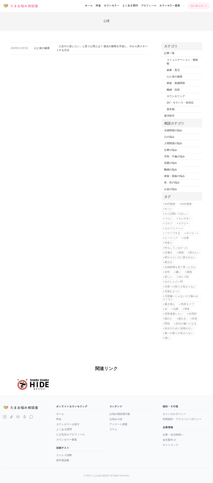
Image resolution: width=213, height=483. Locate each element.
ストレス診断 (64, 455)
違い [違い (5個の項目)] (167, 338)
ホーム (89, 5)
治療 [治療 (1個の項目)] (175, 309)
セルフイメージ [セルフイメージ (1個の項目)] (174, 228)
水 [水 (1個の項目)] (166, 309)
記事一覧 (169, 53)
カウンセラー (111, 5)
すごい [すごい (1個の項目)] (168, 209)
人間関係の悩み (173, 143)
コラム (113, 429)
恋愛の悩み (170, 163)
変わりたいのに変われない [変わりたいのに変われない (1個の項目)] (180, 257)
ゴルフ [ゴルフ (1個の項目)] (168, 223)
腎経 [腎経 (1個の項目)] (167, 323)
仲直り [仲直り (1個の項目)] (168, 242)
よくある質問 (130, 5)
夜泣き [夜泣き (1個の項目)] (168, 262)
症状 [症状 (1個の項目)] (194, 318)
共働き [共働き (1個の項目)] (168, 252)
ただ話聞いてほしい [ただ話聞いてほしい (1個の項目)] (176, 213)
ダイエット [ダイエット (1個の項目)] (192, 233)
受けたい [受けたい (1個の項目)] (194, 252)
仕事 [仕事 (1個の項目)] (186, 238)
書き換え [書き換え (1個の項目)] (170, 304)
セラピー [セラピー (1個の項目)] (183, 223)
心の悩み (169, 136)
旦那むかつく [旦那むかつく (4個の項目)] (172, 291)
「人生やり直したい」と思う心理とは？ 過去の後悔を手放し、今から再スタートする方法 (102, 48)
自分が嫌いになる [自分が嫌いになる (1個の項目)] (186, 323)
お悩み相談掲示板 (119, 413)
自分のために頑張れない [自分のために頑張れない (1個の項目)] (179, 328)
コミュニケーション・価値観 (182, 61)
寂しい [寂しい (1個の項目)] (168, 276)
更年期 (171, 109)
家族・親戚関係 (176, 83)
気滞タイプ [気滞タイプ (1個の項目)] (187, 304)
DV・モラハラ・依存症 (180, 102)
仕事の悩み (170, 150)
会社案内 (169, 439)
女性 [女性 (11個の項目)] (167, 272)
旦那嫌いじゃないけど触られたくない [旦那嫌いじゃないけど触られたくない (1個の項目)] (180, 298)
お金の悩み (170, 189)
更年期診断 (62, 460)
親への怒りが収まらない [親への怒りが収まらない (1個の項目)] (179, 333)
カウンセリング (176, 96)
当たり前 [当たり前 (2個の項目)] (183, 276)
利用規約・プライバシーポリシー (182, 419)
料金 (98, 5)
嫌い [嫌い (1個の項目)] (178, 272)
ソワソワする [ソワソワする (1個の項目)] (172, 233)
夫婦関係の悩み (173, 130)
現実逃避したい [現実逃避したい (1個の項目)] (174, 313)
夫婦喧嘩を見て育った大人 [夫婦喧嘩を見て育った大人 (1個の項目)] (180, 267)
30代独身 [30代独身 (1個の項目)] (170, 204)
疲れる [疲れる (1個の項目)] (182, 318)
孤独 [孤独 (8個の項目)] (189, 272)
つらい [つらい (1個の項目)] (168, 218)
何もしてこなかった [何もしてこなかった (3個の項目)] (176, 247)
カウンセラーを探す (68, 424)
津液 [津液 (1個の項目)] (186, 309)
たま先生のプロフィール (70, 434)
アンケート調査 (118, 424)
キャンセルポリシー (174, 413)
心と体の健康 (42, 48)
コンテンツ (198, 6)
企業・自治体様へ (173, 434)
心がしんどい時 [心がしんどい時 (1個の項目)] (174, 281)
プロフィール (148, 5)
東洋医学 (169, 115)
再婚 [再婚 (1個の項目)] (181, 252)
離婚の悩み (170, 169)
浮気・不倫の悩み (174, 156)
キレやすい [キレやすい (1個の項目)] (184, 218)
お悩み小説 (115, 419)
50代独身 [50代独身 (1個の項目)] (186, 204)
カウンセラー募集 (169, 5)
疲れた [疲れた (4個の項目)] (168, 318)
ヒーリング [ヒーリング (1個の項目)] (171, 238)
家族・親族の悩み (174, 176)
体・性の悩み (172, 182)
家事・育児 (173, 70)
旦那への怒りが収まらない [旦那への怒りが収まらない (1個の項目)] (180, 286)
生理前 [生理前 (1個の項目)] (193, 313)
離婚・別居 (173, 89)
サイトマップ (170, 444)
